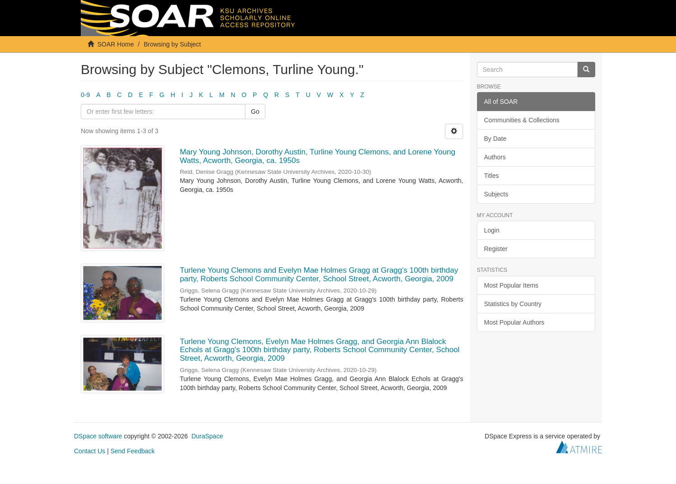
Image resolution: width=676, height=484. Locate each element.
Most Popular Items (511, 285)
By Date (495, 138)
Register (496, 248)
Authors (495, 157)
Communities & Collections (522, 120)
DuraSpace (207, 436)
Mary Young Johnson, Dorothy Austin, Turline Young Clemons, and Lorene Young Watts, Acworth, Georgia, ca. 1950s (317, 156)
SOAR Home (115, 44)
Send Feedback (133, 451)
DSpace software (98, 436)
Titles (491, 175)
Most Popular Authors (514, 322)
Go (255, 111)
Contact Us (89, 451)
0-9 (85, 94)
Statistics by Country (513, 303)
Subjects (496, 194)
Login (492, 230)
